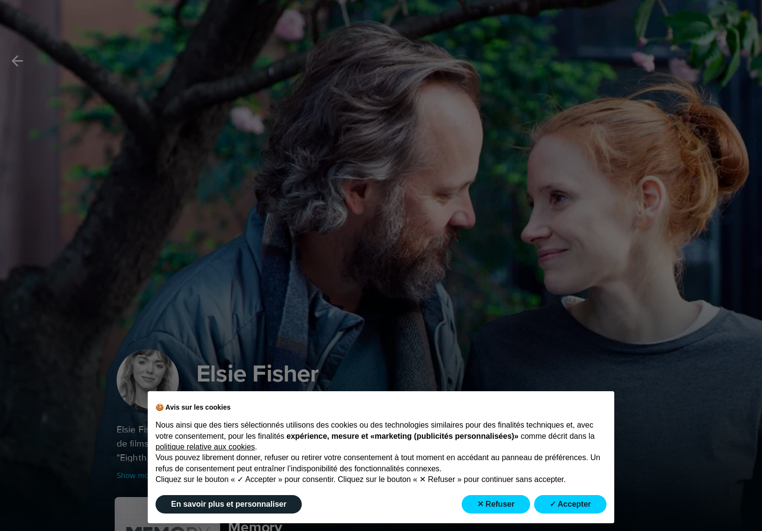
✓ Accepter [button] (570, 504)
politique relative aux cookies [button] (205, 447)
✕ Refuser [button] (496, 504)
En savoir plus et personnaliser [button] (228, 504)
